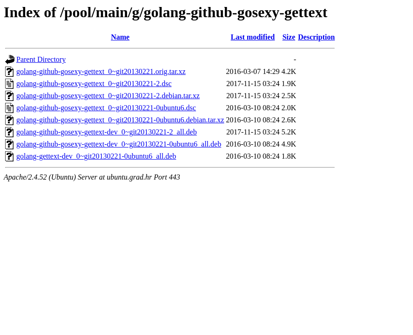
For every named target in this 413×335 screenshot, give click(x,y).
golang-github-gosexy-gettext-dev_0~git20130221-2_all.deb (106, 132)
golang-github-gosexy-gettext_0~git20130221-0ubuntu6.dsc (106, 108)
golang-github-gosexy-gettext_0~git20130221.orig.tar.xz (101, 71)
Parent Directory (41, 59)
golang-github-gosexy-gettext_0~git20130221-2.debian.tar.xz (108, 96)
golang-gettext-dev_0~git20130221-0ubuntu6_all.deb (96, 156)
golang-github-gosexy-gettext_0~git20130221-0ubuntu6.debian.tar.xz (120, 120)
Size (288, 37)
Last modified (253, 37)
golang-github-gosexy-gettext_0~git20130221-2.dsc (94, 83)
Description (316, 37)
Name (120, 37)
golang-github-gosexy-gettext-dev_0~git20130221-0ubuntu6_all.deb (118, 144)
